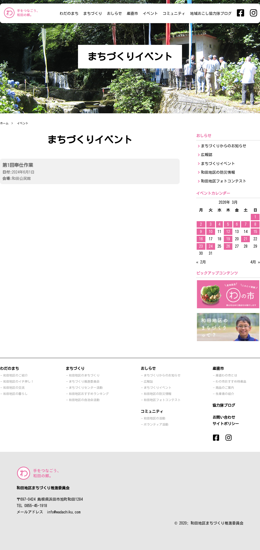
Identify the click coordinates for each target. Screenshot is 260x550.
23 (201, 246)
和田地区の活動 (154, 418)
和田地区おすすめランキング (89, 393)
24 (210, 246)
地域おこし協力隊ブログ (211, 13)
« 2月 (201, 262)
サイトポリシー (225, 424)
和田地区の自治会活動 (84, 400)
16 (201, 239)
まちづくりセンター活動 (86, 387)
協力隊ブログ (223, 405)
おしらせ (114, 13)
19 (228, 239)
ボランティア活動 (156, 424)
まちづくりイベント (218, 163)
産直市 (132, 13)
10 (210, 231)
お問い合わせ (223, 417)
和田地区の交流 (14, 387)
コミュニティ (174, 13)
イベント (150, 13)
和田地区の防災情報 (218, 172)
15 (255, 231)
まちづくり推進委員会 (84, 381)
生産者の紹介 (225, 393)
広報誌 (206, 155)
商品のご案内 (225, 387)
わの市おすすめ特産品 (231, 381)
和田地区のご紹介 (15, 375)
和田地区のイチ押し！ (18, 381)
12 (228, 231)
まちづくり (92, 13)
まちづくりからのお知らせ (223, 146)
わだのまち (69, 13)
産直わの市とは (226, 375)
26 (228, 246)
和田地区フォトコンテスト (223, 181)
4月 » (255, 262)
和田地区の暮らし (15, 393)
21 (245, 239)
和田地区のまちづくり (84, 375)
